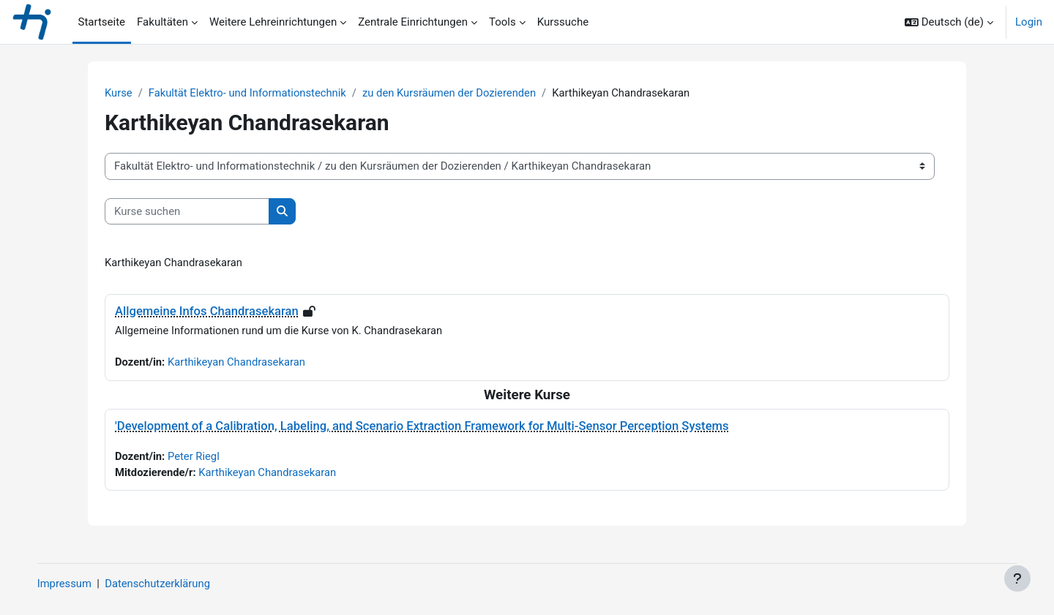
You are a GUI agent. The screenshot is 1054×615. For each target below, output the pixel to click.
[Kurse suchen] (187, 211)
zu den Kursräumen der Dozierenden (454, 92)
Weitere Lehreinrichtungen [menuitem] (273, 22)
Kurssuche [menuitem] (562, 22)
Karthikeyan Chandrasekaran (238, 362)
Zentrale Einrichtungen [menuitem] (413, 22)
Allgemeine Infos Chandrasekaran (207, 312)
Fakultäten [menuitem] (162, 22)
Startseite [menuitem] (102, 22)
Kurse (118, 92)
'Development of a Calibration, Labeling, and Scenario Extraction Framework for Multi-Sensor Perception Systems (422, 427)
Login (1028, 22)
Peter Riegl (194, 457)
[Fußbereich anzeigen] (1017, 578)
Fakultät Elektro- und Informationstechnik (249, 92)
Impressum (79, 583)
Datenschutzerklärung (174, 583)
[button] (949, 22)
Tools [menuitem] (502, 22)
